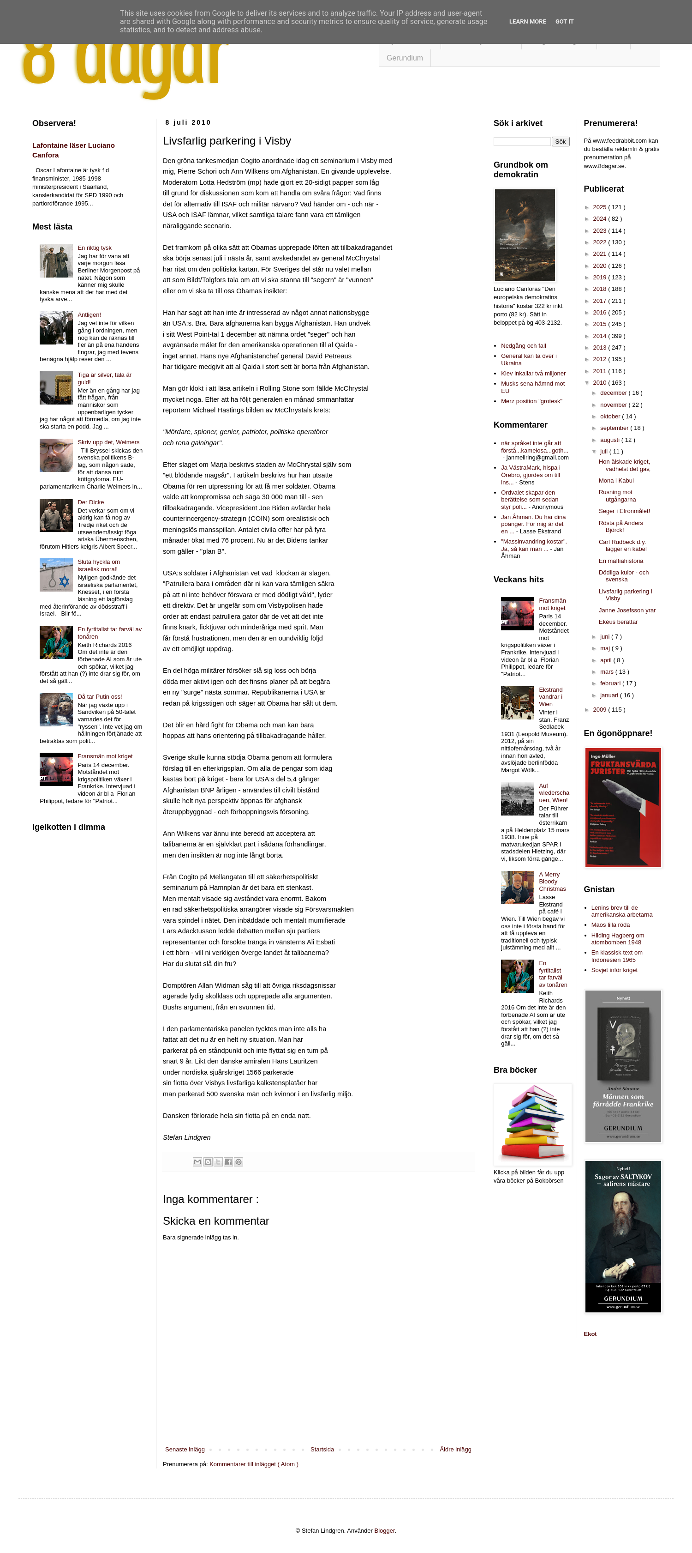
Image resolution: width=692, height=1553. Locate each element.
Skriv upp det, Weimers (108, 442)
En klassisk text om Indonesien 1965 (617, 956)
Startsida (322, 1449)
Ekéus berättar (618, 621)
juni (605, 636)
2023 (600, 230)
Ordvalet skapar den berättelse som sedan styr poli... (529, 499)
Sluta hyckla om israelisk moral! (99, 565)
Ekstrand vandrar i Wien (550, 696)
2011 (600, 371)
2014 (600, 335)
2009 (600, 709)
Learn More (527, 21)
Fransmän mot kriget (105, 756)
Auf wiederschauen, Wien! (554, 793)
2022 (600, 242)
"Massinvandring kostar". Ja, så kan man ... (534, 545)
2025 (600, 207)
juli (604, 451)
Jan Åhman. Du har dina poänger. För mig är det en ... (533, 524)
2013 (600, 347)
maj (606, 648)
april (606, 660)
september (615, 427)
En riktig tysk (95, 247)
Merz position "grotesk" (531, 401)
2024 (600, 218)
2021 (600, 253)
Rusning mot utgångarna (617, 496)
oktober (611, 416)
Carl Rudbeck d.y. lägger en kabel (623, 545)
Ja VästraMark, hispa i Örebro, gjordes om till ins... (531, 474)
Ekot (590, 1333)
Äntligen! (89, 314)
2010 (600, 382)
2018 (600, 288)
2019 (600, 277)
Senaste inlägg (185, 1449)
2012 (600, 359)
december (614, 392)
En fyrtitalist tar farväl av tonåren (553, 974)
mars (607, 671)
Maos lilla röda (610, 924)
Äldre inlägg (455, 1449)
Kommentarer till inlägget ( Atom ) (253, 1464)
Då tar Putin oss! (100, 696)
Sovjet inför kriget (614, 970)
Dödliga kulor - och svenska (624, 576)
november (614, 404)
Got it (564, 21)
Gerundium (405, 58)
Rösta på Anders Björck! (621, 527)
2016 (600, 312)
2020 (600, 265)
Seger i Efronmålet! (624, 511)
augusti (610, 439)
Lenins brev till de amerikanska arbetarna (622, 911)
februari (611, 683)
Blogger (385, 1530)
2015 (600, 323)
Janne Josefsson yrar (627, 610)
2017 (600, 300)
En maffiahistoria (621, 560)
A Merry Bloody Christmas (552, 881)
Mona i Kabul (616, 480)
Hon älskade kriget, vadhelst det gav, (624, 465)
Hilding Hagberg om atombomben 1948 (617, 939)
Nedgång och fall (523, 345)
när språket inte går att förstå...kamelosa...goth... (534, 447)
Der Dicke (91, 502)
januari (610, 695)
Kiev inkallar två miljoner (533, 373)
